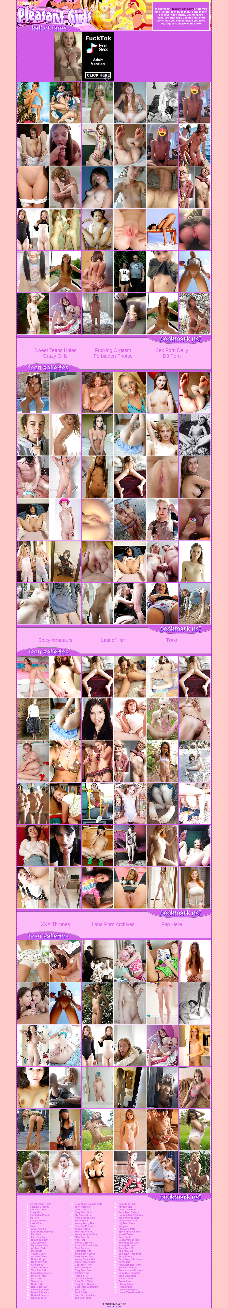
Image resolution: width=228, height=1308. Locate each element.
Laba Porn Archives (113, 924)
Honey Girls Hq (83, 1242)
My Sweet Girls (39, 1245)
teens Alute (126, 1287)
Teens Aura (125, 1281)
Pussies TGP (82, 1275)
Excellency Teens (41, 1273)
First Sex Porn (39, 1237)
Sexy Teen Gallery (129, 1212)
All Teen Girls (38, 1248)
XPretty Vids (125, 1206)
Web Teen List (83, 1209)
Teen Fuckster (83, 1206)
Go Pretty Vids (39, 1262)
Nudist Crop (38, 1259)
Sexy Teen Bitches (85, 1284)
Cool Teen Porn (83, 1264)
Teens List (37, 1281)
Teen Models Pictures (131, 1270)
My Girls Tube (39, 1275)
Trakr (171, 640)
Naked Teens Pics (85, 1218)
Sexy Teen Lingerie (129, 1273)
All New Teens (39, 1256)
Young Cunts (38, 1253)
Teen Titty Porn (83, 1231)
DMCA (110, 1306)
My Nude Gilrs (83, 1215)
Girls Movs (37, 1264)
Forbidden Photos (113, 356)
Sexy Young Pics (84, 1256)
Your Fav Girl (38, 1270)
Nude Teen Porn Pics (131, 1292)
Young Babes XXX (85, 1259)
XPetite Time (82, 1273)
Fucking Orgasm (113, 350)
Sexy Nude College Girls (88, 1204)
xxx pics (123, 1226)
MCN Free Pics (83, 1237)
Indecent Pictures (84, 1226)
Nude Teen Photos (85, 1262)
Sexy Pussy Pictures (130, 1259)
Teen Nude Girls (129, 1289)
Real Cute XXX (39, 1287)
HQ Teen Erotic (127, 1223)
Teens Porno (126, 1278)
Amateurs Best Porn (130, 1264)
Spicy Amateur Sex (129, 1231)
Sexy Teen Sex (83, 1270)
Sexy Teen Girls (83, 1212)
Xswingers (124, 1262)
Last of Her (113, 640)
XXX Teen (80, 1240)
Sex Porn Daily (171, 350)
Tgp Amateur (126, 1251)
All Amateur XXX (128, 1220)
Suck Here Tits (83, 1251)
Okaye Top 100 (39, 1240)
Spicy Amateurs (55, 640)
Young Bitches (127, 1245)
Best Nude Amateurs (86, 1287)
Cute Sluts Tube (84, 1281)
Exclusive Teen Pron (130, 1253)
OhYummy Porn (84, 1278)
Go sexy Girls (38, 1298)
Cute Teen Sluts (127, 1209)
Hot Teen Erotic (83, 1267)
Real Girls (36, 1278)
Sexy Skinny (126, 1256)
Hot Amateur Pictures (131, 1215)
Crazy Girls (55, 356)
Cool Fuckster (83, 1248)
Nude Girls (37, 1284)
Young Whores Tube (86, 1234)
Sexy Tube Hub (127, 1204)
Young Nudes (82, 1229)
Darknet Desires (40, 1295)
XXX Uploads (38, 1242)
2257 (118, 1306)
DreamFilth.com (40, 1292)
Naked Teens (126, 1234)
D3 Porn (172, 356)
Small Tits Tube (40, 1267)
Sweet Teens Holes (55, 350)
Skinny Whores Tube (86, 1245)
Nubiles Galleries (128, 1267)
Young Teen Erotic (85, 1253)
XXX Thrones (55, 924)
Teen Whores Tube (129, 1218)
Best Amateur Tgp (129, 1240)
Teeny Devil (81, 1220)
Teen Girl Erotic (127, 1275)
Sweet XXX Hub (40, 1289)
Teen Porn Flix (127, 1248)
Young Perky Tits (84, 1223)
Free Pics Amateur (85, 1295)
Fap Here (172, 924)
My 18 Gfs (36, 1251)
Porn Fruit (124, 1237)
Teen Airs (80, 1289)
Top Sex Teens (83, 1298)
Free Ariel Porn (127, 1229)
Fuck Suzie (81, 1292)
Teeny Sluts (126, 1284)
